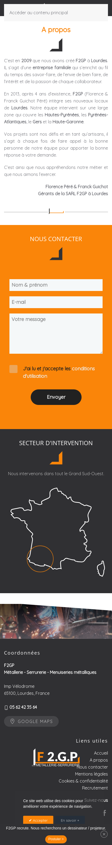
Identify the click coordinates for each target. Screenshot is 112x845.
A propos (99, 779)
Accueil (101, 772)
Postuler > (56, 839)
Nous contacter (92, 786)
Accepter (40, 820)
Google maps (31, 726)
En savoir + (70, 820)
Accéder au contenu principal (38, 12)
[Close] (104, 834)
